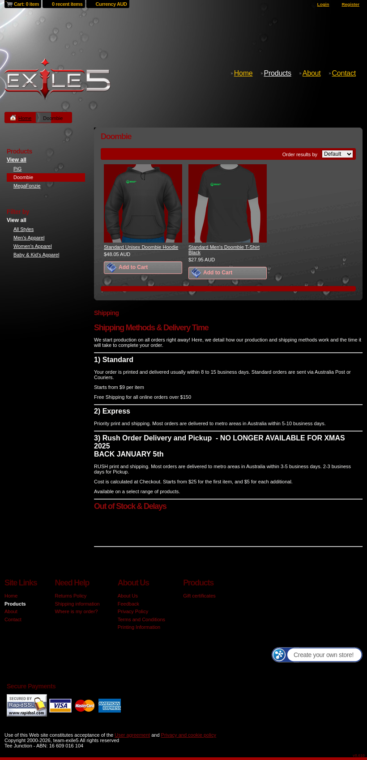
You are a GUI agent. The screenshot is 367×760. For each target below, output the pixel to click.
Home (243, 73)
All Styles (23, 229)
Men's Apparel (28, 237)
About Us (128, 595)
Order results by (299, 154)
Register (350, 4)
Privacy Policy (133, 611)
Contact (344, 73)
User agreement (132, 735)
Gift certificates (199, 595)
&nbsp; (143, 203)
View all (16, 160)
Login (323, 4)
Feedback (128, 603)
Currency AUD (111, 4)
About (312, 73)
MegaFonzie (27, 185)
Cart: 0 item (26, 4)
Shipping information (77, 603)
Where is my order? (76, 611)
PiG (17, 168)
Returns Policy (70, 595)
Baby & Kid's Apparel (36, 254)
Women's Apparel (32, 246)
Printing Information (139, 627)
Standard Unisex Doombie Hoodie (141, 247)
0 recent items (67, 4)
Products (277, 73)
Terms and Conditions (141, 619)
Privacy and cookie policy (189, 735)
